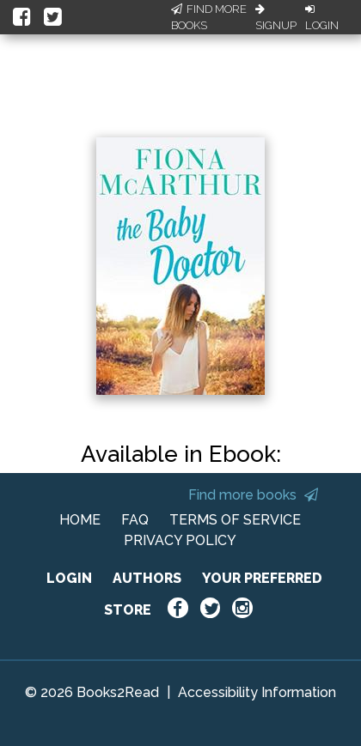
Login (322, 18)
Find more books (253, 495)
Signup (276, 18)
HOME (80, 520)
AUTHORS (147, 578)
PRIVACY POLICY (180, 540)
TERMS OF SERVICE (235, 520)
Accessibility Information (257, 692)
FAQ (135, 520)
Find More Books (209, 18)
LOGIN (69, 578)
